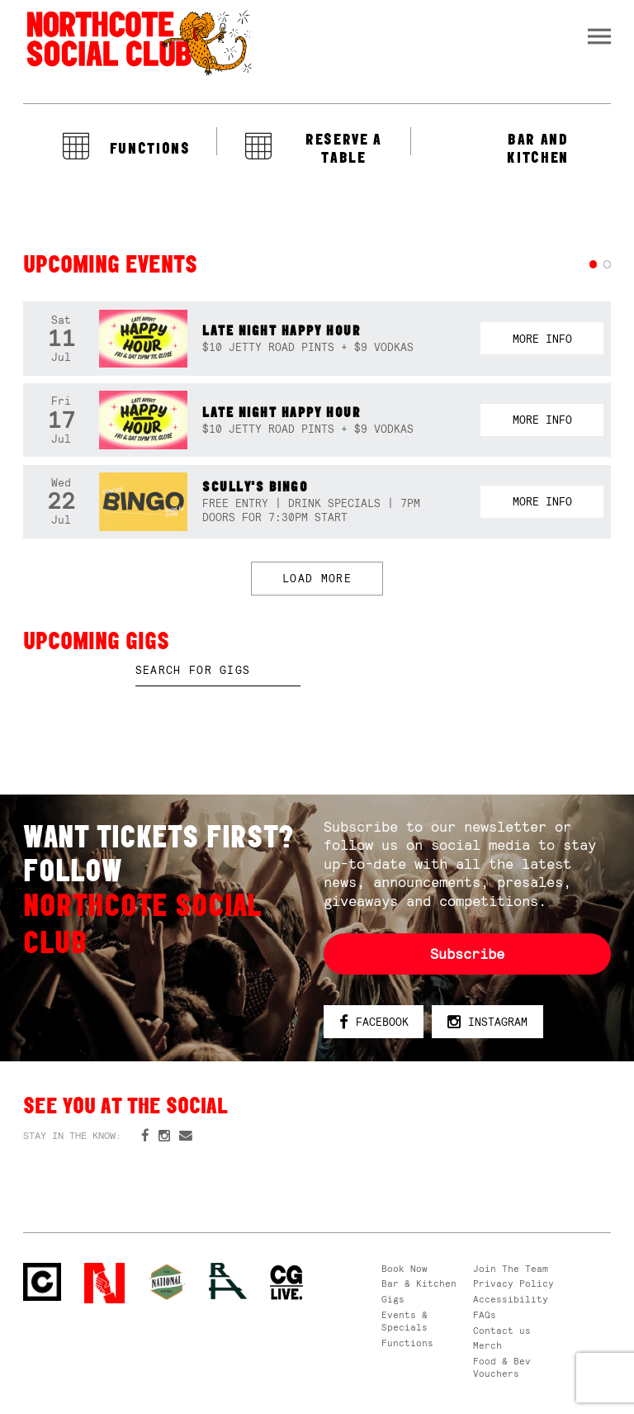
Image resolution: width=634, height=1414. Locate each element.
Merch (487, 1345)
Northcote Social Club (138, 42)
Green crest (167, 1282)
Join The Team (510, 1268)
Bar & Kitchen (419, 1283)
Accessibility (510, 1299)
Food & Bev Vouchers (502, 1367)
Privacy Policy (513, 1283)
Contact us (502, 1330)
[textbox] (217, 670)
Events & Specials (404, 1321)
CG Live (287, 1283)
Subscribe (467, 954)
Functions (407, 1343)
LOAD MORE (317, 579)
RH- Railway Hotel (228, 1281)
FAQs (484, 1315)
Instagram (487, 1023)
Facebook (374, 1023)
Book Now (404, 1268)
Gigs (393, 1299)
